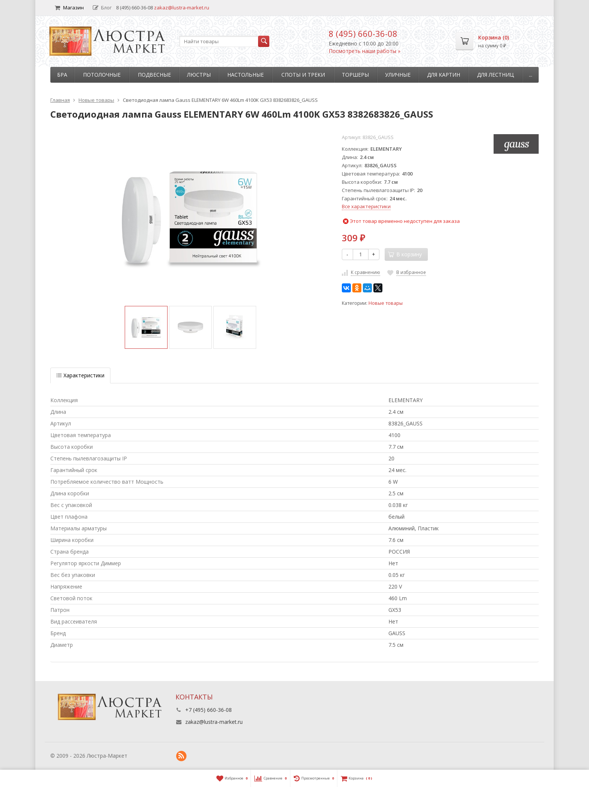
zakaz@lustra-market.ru (181, 7)
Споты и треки (303, 74)
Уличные (398, 74)
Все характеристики (366, 206)
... (530, 74)
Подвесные (154, 74)
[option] (146, 327)
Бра (62, 74)
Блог (102, 7)
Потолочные (102, 74)
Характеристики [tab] (80, 375)
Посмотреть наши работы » (364, 50)
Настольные (245, 74)
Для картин (443, 74)
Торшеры (355, 74)
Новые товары (386, 303)
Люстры (199, 74)
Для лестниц (495, 74)
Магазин (69, 7)
